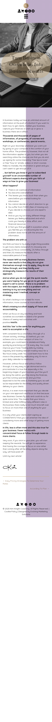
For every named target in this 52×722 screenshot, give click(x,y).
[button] (19, 10)
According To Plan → (39, 488)
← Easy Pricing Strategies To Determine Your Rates (23, 482)
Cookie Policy (10, 511)
